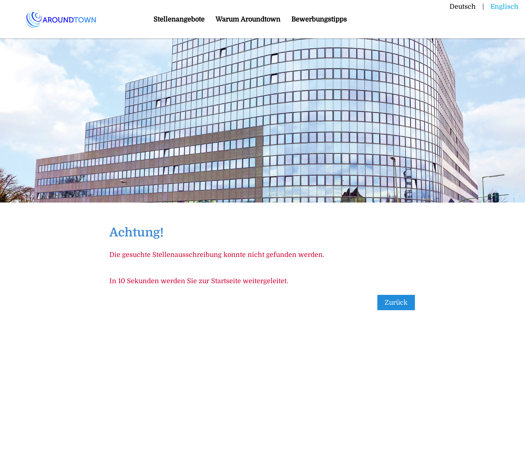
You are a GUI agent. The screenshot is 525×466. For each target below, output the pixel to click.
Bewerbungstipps (319, 19)
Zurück (396, 302)
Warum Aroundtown (247, 19)
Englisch (504, 6)
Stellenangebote (179, 19)
